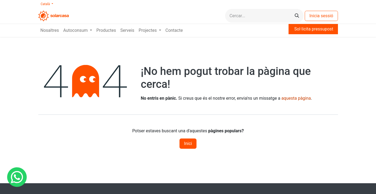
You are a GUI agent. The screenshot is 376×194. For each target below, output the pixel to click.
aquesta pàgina (296, 98)
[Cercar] (297, 16)
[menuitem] (49, 30)
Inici (188, 143)
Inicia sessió (321, 15)
